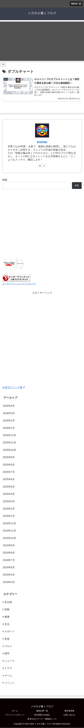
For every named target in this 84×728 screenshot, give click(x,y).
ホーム (15, 711)
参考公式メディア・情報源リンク (42, 719)
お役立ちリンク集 (13, 387)
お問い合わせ (69, 715)
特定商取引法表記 (42, 715)
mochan (42, 141)
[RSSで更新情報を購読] (44, 166)
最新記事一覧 (42, 711)
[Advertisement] (42, 41)
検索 (4, 180)
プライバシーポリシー (15, 715)
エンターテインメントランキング (19, 284)
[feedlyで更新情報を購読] (40, 166)
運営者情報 (69, 711)
